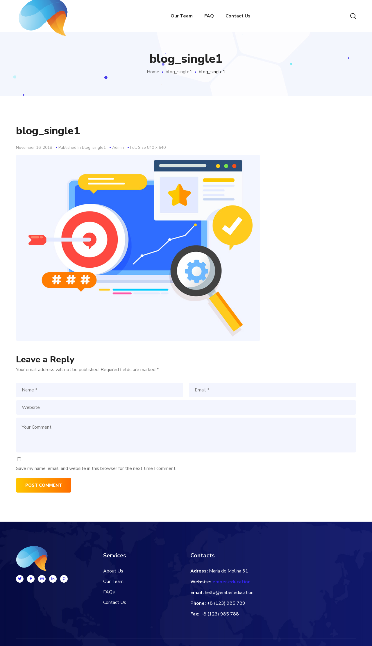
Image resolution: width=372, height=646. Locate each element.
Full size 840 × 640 (148, 147)
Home (153, 72)
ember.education (231, 582)
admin (118, 147)
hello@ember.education (229, 592)
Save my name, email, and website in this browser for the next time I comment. (96, 468)
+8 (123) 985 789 (226, 603)
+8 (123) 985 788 (220, 614)
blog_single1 (179, 72)
